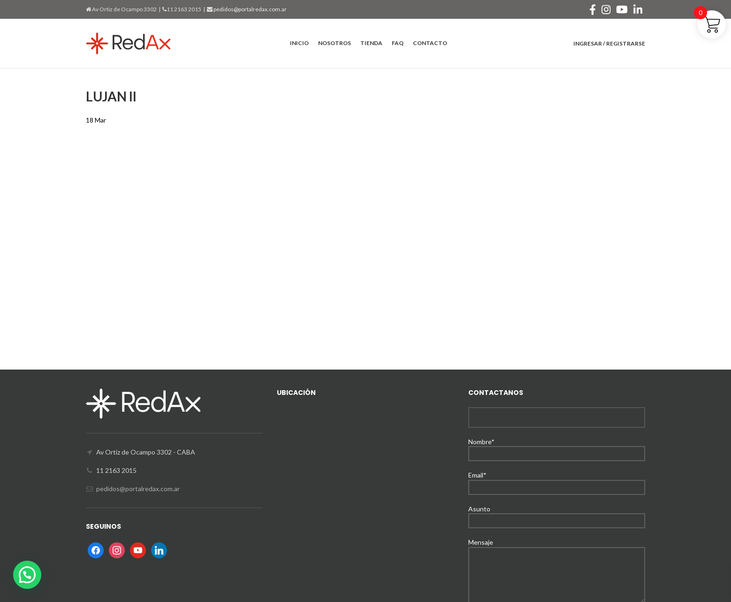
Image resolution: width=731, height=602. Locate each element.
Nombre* (556, 447)
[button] (27, 575)
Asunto (556, 514)
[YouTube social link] (622, 9)
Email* (556, 480)
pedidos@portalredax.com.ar (250, 9)
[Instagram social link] (606, 9)
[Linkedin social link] (638, 9)
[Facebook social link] (592, 9)
